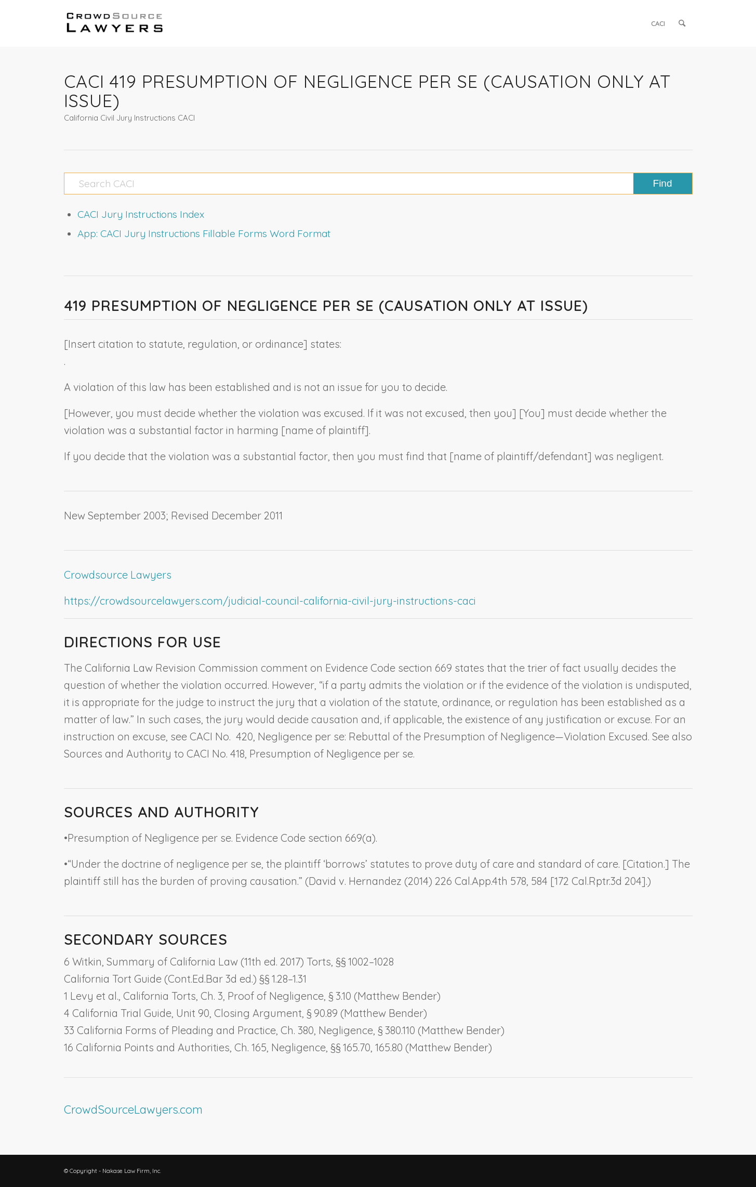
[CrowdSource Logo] (115, 23)
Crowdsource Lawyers (117, 574)
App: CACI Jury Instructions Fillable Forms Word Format (203, 233)
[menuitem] (658, 23)
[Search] (682, 23)
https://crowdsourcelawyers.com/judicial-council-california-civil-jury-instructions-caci (270, 600)
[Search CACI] (378, 183)
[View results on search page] (662, 183)
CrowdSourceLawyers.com (133, 1109)
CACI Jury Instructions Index (140, 214)
